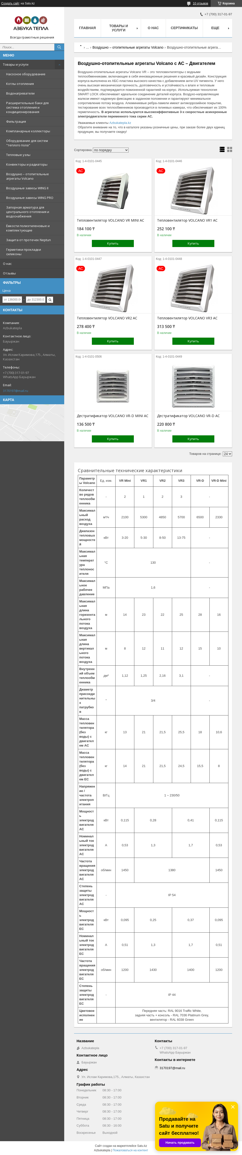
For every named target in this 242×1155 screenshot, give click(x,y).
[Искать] (59, 47)
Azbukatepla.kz (120, 123)
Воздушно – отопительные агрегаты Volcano (27, 176)
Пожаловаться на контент (130, 1150)
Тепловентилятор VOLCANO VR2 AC (107, 318)
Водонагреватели (20, 93)
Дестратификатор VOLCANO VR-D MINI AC (112, 416)
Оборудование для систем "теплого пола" (27, 142)
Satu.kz (142, 1146)
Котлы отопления (20, 83)
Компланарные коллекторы (28, 131)
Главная (87, 28)
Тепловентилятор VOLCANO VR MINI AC (110, 220)
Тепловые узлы (18, 155)
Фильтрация (16, 121)
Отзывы (9, 273)
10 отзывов (200, 3)
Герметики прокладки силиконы (23, 251)
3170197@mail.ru (15, 390)
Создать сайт (10, 3)
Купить (113, 243)
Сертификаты (184, 28)
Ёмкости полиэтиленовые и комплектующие (28, 228)
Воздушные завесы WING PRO (29, 197)
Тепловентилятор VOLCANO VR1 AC (187, 220)
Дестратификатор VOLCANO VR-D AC (188, 416)
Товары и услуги (15, 64)
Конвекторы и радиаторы (26, 164)
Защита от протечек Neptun (28, 240)
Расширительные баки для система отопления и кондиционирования (27, 107)
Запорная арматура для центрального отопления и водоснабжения (27, 211)
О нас (7, 263)
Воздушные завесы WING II (27, 188)
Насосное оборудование (25, 74)
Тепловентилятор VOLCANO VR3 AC (187, 318)
